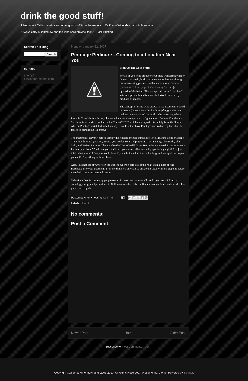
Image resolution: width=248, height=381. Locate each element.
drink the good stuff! (62, 15)
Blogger (188, 372)
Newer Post (79, 333)
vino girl (85, 203)
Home (129, 333)
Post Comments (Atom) (136, 346)
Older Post (178, 333)
